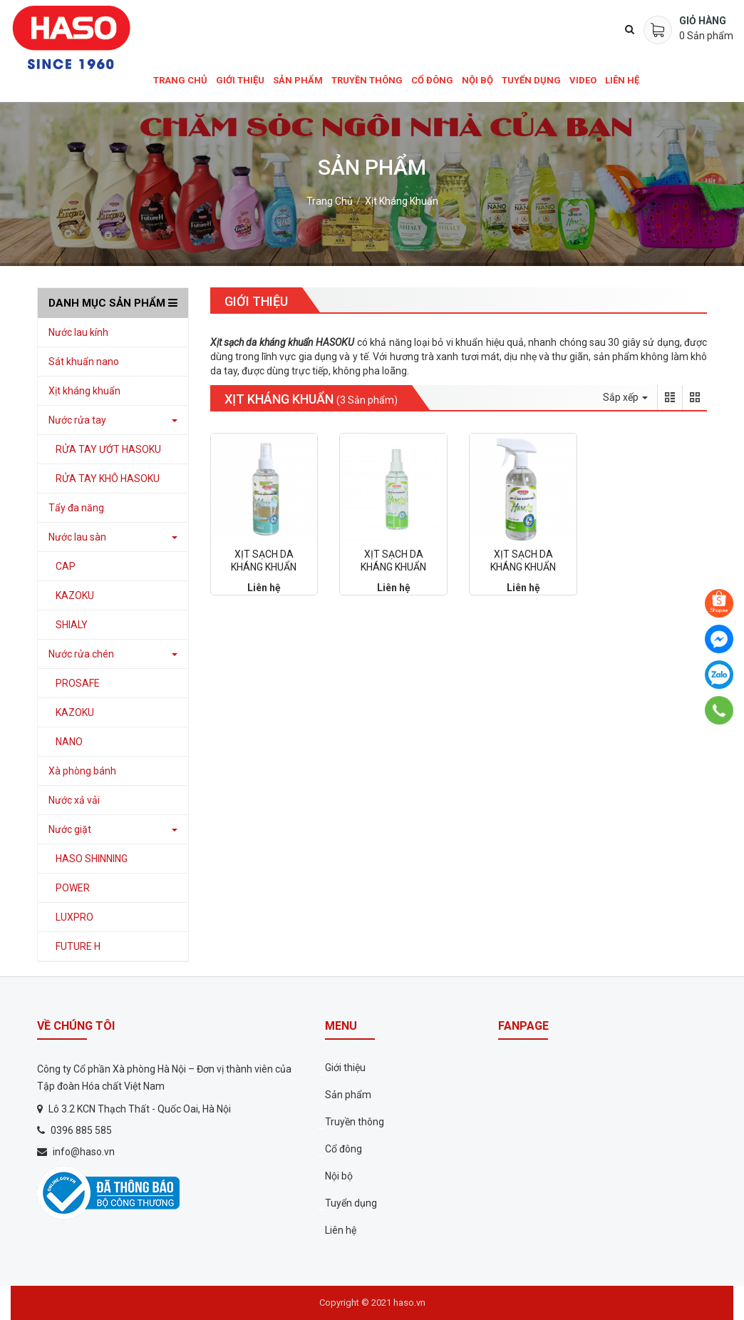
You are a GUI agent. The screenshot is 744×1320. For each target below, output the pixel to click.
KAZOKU (75, 595)
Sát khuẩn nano (83, 361)
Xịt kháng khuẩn (401, 201)
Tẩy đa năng (76, 507)
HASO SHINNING (92, 858)
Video (582, 80)
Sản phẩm (298, 80)
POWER (73, 888)
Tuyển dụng (531, 80)
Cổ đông (432, 80)
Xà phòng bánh (82, 771)
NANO (69, 741)
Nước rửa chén (81, 654)
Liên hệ (622, 80)
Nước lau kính (78, 332)
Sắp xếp (625, 397)
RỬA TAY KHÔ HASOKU (108, 478)
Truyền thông (367, 80)
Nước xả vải (74, 800)
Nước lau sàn (77, 537)
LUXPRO (74, 917)
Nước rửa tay (77, 420)
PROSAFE (78, 683)
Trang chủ (180, 80)
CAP (66, 566)
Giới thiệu (240, 80)
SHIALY (72, 624)
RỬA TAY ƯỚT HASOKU (108, 449)
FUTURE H (78, 946)
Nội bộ (477, 80)
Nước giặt (69, 829)
